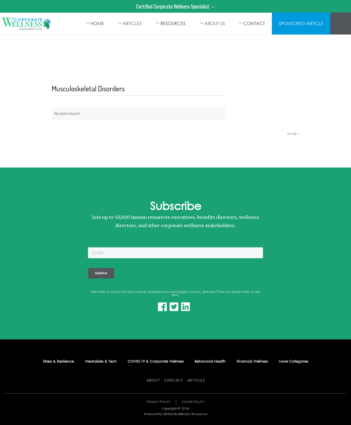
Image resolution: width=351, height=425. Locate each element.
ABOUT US (215, 23)
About (153, 380)
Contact (173, 380)
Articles (196, 380)
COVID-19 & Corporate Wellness (156, 361)
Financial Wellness (252, 361)
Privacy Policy (158, 402)
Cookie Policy (193, 402)
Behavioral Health (210, 361)
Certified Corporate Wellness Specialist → (175, 6)
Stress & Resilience (58, 361)
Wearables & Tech (101, 361)
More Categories (293, 361)
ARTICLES (132, 23)
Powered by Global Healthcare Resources (176, 414)
